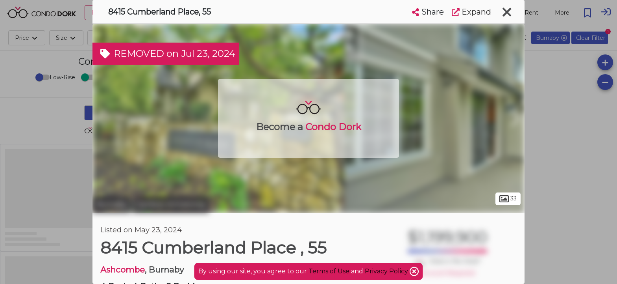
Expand (471, 12)
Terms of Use (328, 271)
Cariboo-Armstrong (171, 204)
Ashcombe (122, 270)
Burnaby (111, 204)
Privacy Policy (387, 271)
